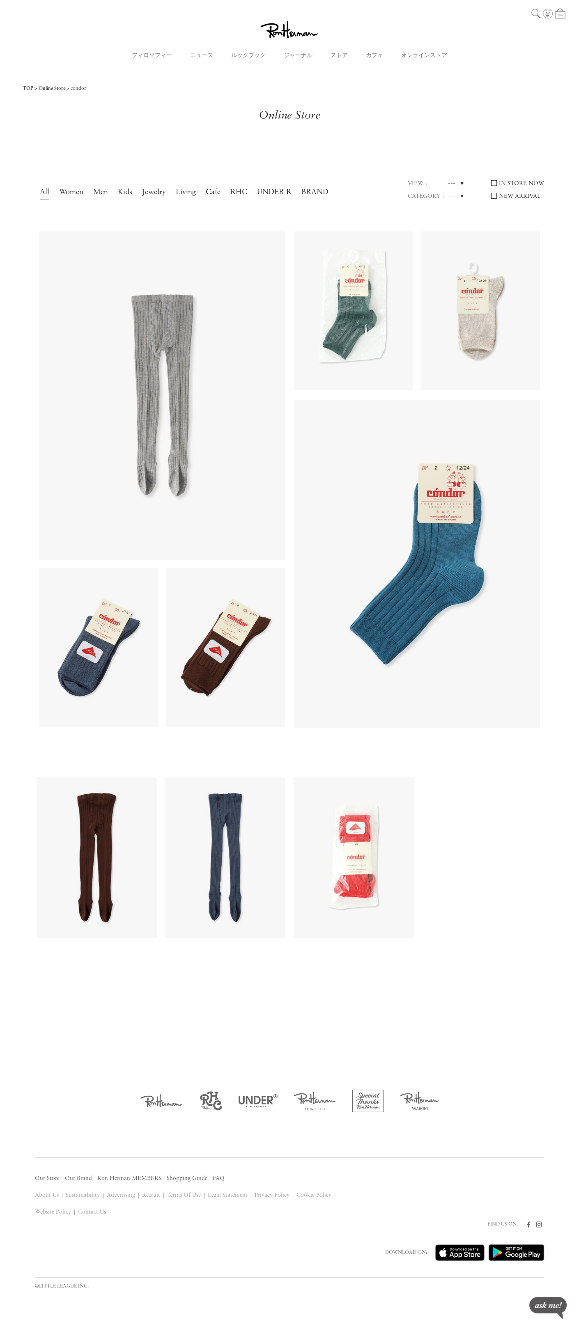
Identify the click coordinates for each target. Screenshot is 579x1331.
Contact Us (92, 1212)
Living (186, 192)
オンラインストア (424, 56)
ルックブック (248, 56)
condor (78, 88)
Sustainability (83, 1195)
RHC (238, 192)
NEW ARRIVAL (520, 196)
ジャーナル (298, 56)
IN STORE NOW (521, 184)
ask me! (548, 1308)
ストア (339, 56)
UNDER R (274, 192)
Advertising (121, 1195)
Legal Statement (228, 1195)
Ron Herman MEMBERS (129, 1178)
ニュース (201, 56)
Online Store (52, 88)
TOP (28, 88)
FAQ (219, 1178)
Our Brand (78, 1178)
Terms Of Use (184, 1195)
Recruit (151, 1195)
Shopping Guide (187, 1178)
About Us (47, 1195)
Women (71, 192)
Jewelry (154, 192)
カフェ (374, 56)
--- (451, 183)
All (44, 192)
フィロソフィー (152, 56)
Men (100, 192)
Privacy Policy (272, 1195)
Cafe (213, 192)
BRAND (315, 192)
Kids (125, 192)
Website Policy (53, 1212)
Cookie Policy (313, 1195)
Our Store (47, 1178)
